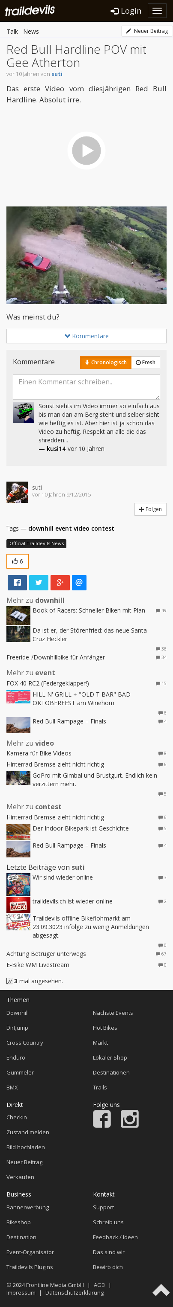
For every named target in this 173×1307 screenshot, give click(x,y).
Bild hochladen (25, 1147)
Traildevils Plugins (29, 1267)
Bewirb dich (108, 1267)
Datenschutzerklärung (74, 1292)
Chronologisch (106, 362)
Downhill (17, 1013)
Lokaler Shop (110, 1057)
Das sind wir (109, 1252)
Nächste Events (113, 1013)
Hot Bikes (105, 1027)
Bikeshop (18, 1222)
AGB (99, 1285)
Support (103, 1207)
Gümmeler (20, 1072)
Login (126, 11)
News (31, 31)
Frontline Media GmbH (55, 1285)
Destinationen (111, 1072)
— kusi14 (52, 448)
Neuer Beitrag (147, 31)
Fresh (145, 362)
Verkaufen (20, 1177)
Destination (21, 1237)
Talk (12, 31)
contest (102, 528)
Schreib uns (108, 1222)
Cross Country (24, 1042)
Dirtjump (17, 1027)
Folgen (150, 509)
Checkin (16, 1117)
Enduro (15, 1057)
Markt (100, 1042)
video (81, 528)
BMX (12, 1087)
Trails (100, 1087)
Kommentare (86, 336)
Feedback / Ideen (115, 1237)
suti (57, 74)
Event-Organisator (30, 1252)
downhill (41, 528)
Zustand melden (27, 1132)
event (63, 528)
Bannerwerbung (27, 1207)
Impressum (21, 1292)
